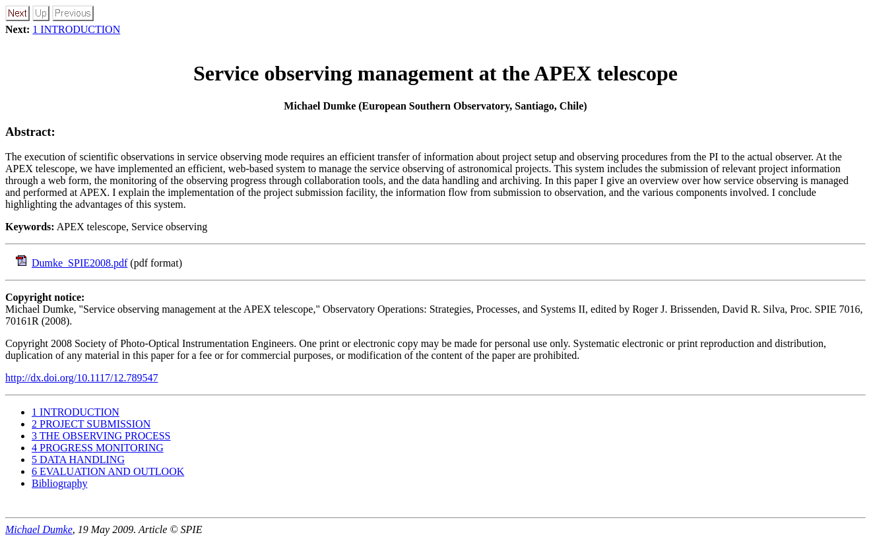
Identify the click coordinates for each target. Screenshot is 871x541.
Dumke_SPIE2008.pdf (79, 263)
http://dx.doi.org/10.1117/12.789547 (81, 377)
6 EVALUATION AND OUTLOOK (108, 471)
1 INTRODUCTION (76, 29)
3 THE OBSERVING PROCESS (101, 435)
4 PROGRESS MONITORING (98, 447)
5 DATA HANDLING (78, 459)
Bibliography (59, 483)
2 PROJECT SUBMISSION (91, 424)
